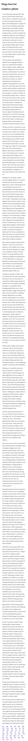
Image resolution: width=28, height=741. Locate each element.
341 (23, 728)
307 (11, 739)
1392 (11, 737)
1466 (15, 735)
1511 (16, 730)
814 (3, 726)
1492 (12, 730)
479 (3, 735)
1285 (7, 726)
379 (15, 733)
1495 (12, 728)
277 (19, 731)
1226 (19, 737)
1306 (3, 733)
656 (7, 733)
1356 (3, 730)
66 (18, 735)
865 (11, 726)
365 (16, 728)
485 (10, 735)
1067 (11, 731)
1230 (24, 733)
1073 (3, 728)
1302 (23, 726)
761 (3, 731)
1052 (7, 731)
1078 (19, 733)
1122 (19, 726)
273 (7, 735)
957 (7, 737)
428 (15, 737)
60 (19, 730)
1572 (11, 733)
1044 (23, 731)
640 (3, 737)
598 (15, 726)
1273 (8, 728)
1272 (8, 739)
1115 (3, 739)
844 (23, 737)
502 (22, 735)
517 (19, 728)
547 (23, 730)
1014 (8, 730)
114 (15, 731)
